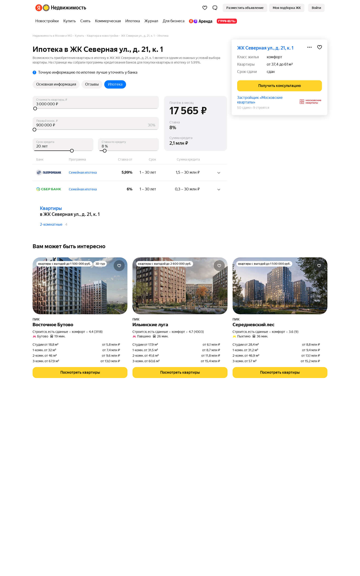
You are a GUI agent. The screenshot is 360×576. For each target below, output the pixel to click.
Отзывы (92, 84)
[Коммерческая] (108, 21)
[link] (316, 8)
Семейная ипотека (83, 172)
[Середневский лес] (280, 285)
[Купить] (69, 21)
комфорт (274, 57)
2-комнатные (51, 224)
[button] (215, 8)
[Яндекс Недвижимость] (64, 7)
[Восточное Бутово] (80, 285)
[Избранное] (205, 8)
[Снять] (85, 21)
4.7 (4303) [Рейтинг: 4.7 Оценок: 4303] (196, 332)
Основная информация (56, 84)
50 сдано (244, 107)
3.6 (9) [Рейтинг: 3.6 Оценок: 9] (293, 332)
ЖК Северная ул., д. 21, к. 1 (265, 48)
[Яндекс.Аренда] (200, 21)
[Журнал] (151, 21)
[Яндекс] (38, 7)
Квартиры (51, 208)
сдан (271, 72)
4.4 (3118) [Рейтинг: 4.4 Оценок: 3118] (96, 332)
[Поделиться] (309, 47)
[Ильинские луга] (179, 285)
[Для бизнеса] (173, 21)
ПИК (36, 319)
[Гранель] (225, 21)
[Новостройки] (48, 21)
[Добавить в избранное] (319, 47)
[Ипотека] (132, 21)
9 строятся (261, 107)
